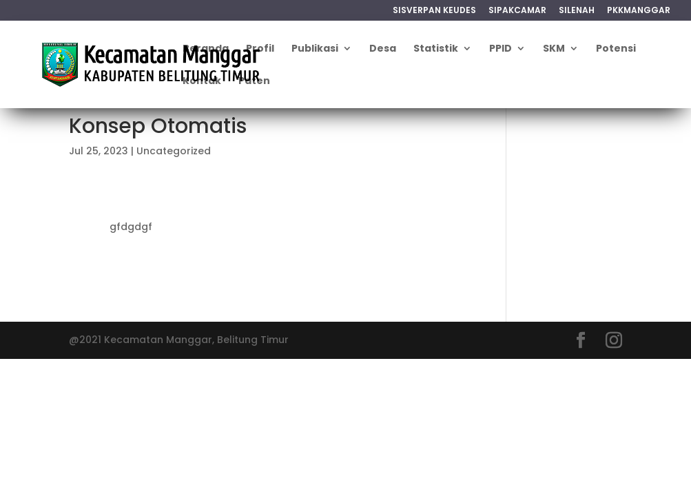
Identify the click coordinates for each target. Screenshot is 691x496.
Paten (254, 81)
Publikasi (314, 49)
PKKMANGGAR (638, 11)
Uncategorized (173, 151)
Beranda (206, 49)
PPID (500, 49)
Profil (260, 49)
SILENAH (577, 11)
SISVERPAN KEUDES (434, 11)
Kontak (202, 81)
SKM (554, 49)
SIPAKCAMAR (517, 11)
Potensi (616, 49)
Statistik (435, 49)
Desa (382, 49)
